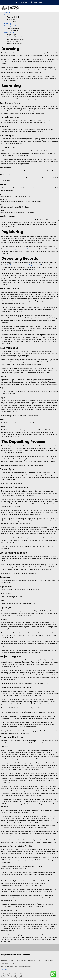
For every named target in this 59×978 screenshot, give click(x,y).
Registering (7, 24)
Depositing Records (10, 26)
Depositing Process (10, 32)
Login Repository (38, 2)
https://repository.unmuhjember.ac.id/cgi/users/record (22, 249)
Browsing (7, 12)
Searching (7, 15)
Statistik (4, 969)
